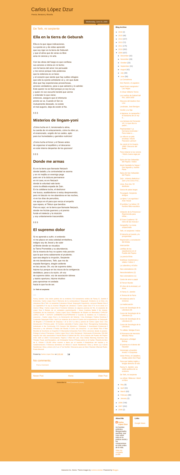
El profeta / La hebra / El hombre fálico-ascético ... (130, 206)
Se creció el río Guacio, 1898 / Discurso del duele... (129, 146)
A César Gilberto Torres (129, 92)
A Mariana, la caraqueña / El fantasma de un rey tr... (130, 115)
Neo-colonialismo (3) (128, 269)
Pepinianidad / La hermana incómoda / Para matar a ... (129, 131)
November (124, 59)
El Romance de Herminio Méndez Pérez (130, 335)
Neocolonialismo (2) (128, 272)
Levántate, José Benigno (130, 107)
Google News (140, 423)
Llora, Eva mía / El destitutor (127, 185)
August (123, 70)
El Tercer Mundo (126, 283)
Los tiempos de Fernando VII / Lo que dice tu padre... (130, 123)
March (123, 391)
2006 (120, 410)
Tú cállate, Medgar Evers (130, 330)
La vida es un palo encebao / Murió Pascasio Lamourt (128, 139)
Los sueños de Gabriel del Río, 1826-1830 (130, 96)
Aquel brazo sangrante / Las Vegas (129, 87)
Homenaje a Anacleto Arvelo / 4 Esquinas (128, 351)
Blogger (115, 470)
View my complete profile (119, 452)
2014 (120, 39)
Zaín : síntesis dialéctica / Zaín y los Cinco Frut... (130, 180)
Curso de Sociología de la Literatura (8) (130, 309)
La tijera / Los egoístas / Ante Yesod (129, 200)
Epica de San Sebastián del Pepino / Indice (129, 161)
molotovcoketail (97, 470)
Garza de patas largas (129, 190)
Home (71, 376)
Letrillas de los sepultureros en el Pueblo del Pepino (128, 251)
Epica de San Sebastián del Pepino (129, 174)
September (125, 66)
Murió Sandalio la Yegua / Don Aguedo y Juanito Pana (130, 167)
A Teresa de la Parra (128, 295)
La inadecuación (126, 304)
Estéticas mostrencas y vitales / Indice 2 (129, 261)
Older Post (102, 376)
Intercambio (124, 245)
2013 (120, 42)
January (123, 398)
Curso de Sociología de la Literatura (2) (130, 320)
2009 (120, 53)
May (122, 385)
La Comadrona (126, 80)
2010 (120, 49)
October (123, 63)
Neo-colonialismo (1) (128, 276)
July (122, 73)
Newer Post (38, 376)
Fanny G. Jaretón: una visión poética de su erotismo (129, 369)
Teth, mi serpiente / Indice (130, 231)
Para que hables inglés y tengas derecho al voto (130, 362)
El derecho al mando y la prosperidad (130, 235)
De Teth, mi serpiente (128, 375)
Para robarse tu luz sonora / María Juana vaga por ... (130, 154)
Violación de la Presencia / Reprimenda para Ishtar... (130, 214)
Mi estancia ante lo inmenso (127, 300)
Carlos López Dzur (52, 9)
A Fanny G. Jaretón (127, 292)
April (122, 388)
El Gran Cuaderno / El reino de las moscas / (129, 221)
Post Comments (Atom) (75, 382)
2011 (120, 46)
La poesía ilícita (126, 257)
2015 (120, 36)
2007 (120, 406)
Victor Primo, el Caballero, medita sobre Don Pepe (130, 357)
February (124, 395)
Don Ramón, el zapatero (129, 83)
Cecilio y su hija (126, 110)
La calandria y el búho (128, 265)
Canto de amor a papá (129, 279)
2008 (120, 403)
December (124, 56)
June (122, 76)
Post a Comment (42, 365)
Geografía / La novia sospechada (128, 226)
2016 (120, 32)
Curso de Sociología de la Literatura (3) (130, 314)
